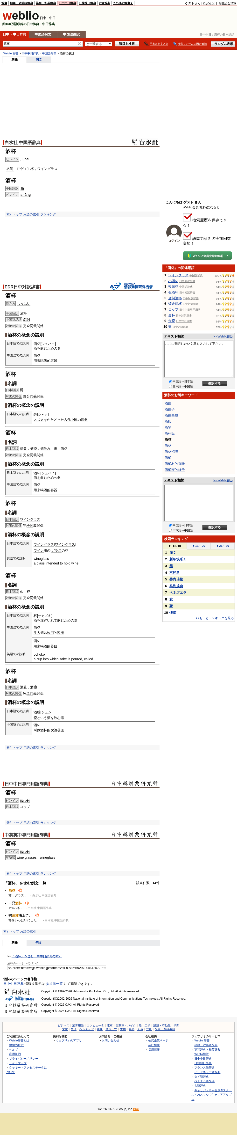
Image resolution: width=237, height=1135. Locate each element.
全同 (30, 326)
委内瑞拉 (176, 579)
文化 (65, 1029)
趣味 (100, 1029)
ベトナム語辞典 (204, 1081)
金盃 (171, 321)
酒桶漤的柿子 (175, 470)
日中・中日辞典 (14, 34)
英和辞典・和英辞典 (207, 1049)
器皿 (53, 646)
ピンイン (12, 800)
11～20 (198, 546)
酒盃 (33, 449)
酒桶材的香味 (175, 464)
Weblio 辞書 (10, 53)
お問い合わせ (110, 1040)
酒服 (168, 421)
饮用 (50, 633)
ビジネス (63, 1025)
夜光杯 (173, 286)
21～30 (222, 546)
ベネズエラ (177, 592)
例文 (39, 59)
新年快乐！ (177, 559)
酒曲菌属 (171, 415)
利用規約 (15, 1053)
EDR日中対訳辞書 (22, 287)
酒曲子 (170, 409)
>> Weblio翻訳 (223, 336)
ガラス (56, 550)
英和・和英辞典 (46, 3)
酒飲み (45, 449)
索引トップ (14, 214)
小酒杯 (173, 281)
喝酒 (43, 361)
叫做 (37, 730)
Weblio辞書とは (19, 1040)
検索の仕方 (16, 1045)
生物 (123, 1029)
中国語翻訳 (71, 34)
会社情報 (154, 1045)
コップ (25, 807)
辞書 (4, 3)
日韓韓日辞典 (87, 3)
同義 (33, 396)
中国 (74, 420)
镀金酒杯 (175, 304)
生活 (74, 1029)
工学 (147, 1025)
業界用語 (78, 1025)
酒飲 (23, 449)
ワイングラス (47, 169)
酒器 (84, 420)
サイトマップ (18, 1063)
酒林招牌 (171, 452)
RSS (136, 1109)
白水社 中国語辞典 (23, 142)
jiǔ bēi (25, 800)
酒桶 (168, 458)
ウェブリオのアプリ (69, 1040)
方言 (149, 1029)
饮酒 (53, 730)
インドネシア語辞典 (207, 1072)
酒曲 (168, 403)
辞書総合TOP (227, 3)
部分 (26, 396)
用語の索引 (31, 214)
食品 (131, 1029)
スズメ (39, 420)
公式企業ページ (158, 1040)
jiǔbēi (25, 159)
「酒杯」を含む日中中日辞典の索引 (37, 956)
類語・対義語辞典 (21, 3)
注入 (37, 633)
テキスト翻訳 (174, 336)
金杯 (171, 315)
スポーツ (111, 1029)
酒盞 (33, 687)
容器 (53, 361)
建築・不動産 (162, 1025)
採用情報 (154, 1049)
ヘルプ (13, 1049)
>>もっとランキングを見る (215, 618)
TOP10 (174, 546)
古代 (67, 420)
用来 (37, 361)
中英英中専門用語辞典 (26, 835)
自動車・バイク (126, 1025)
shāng (26, 195)
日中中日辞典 (67, 3)
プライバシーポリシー (23, 1058)
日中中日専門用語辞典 (26, 784)
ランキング (48, 214)
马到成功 (176, 586)
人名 (140, 1029)
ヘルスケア (86, 1029)
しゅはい (23, 303)
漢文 (172, 553)
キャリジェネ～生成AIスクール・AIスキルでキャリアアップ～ (211, 1095)
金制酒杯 (175, 298)
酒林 (168, 445)
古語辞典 (104, 3)
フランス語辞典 (204, 1067)
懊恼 (172, 613)
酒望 (168, 427)
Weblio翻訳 (201, 1053)
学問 (176, 1025)
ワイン (39, 550)
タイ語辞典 (201, 1076)
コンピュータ (95, 1025)
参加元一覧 (54, 984)
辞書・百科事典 (165, 1029)
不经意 (174, 573)
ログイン (209, 3)
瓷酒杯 (173, 292)
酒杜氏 (170, 433)
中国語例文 (43, 34)
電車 (110, 1025)
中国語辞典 (49, 53)
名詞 (26, 320)
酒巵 (23, 687)
